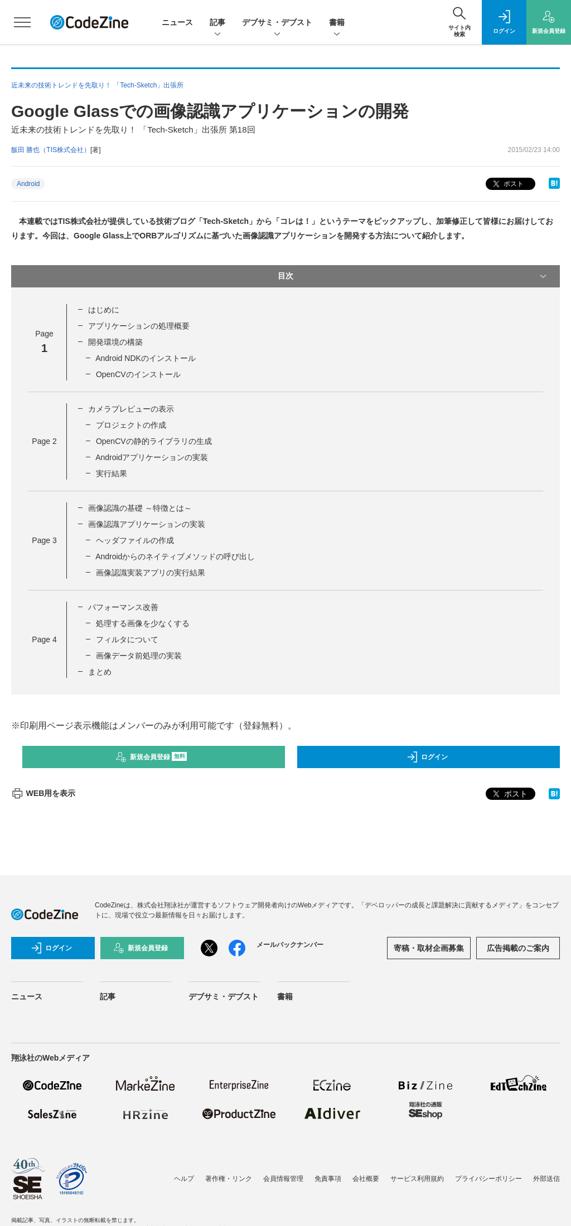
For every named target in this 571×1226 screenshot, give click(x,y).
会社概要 (365, 1179)
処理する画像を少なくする (143, 623)
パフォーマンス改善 (123, 607)
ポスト (507, 184)
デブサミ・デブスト (277, 23)
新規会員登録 (151, 757)
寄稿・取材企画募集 (429, 948)
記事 (217, 23)
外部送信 (546, 1179)
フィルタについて (127, 639)
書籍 (337, 23)
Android (28, 184)
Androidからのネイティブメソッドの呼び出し (175, 556)
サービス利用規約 (417, 1179)
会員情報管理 (283, 1179)
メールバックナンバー (290, 945)
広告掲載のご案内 (518, 948)
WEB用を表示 (43, 793)
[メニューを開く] (22, 22)
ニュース (177, 22)
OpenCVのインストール (138, 374)
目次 (413, 276)
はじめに (103, 309)
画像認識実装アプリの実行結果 (150, 572)
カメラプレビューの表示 (131, 408)
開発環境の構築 (115, 342)
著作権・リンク (228, 1179)
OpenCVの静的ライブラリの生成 (154, 441)
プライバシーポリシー (488, 1179)
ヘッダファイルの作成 (135, 540)
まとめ (100, 671)
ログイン (427, 757)
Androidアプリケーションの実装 (151, 457)
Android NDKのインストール (145, 358)
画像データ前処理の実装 (139, 655)
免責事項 (327, 1179)
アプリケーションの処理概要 (139, 325)
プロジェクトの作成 (131, 425)
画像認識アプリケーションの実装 (146, 524)
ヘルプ (184, 1179)
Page (44, 441)
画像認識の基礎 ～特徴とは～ (140, 508)
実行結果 (111, 473)
